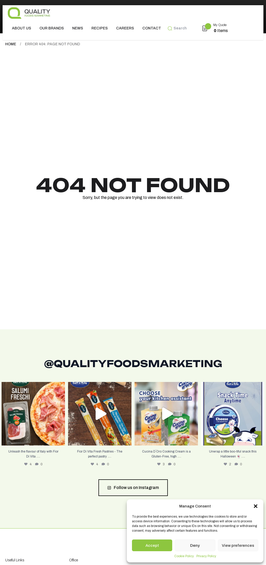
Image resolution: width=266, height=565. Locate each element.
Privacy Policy (206, 556)
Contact (151, 28)
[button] (255, 506)
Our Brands (51, 28)
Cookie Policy (184, 556)
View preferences (238, 545)
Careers (125, 28)
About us (21, 28)
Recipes (99, 28)
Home (10, 44)
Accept (152, 545)
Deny (195, 545)
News (77, 28)
